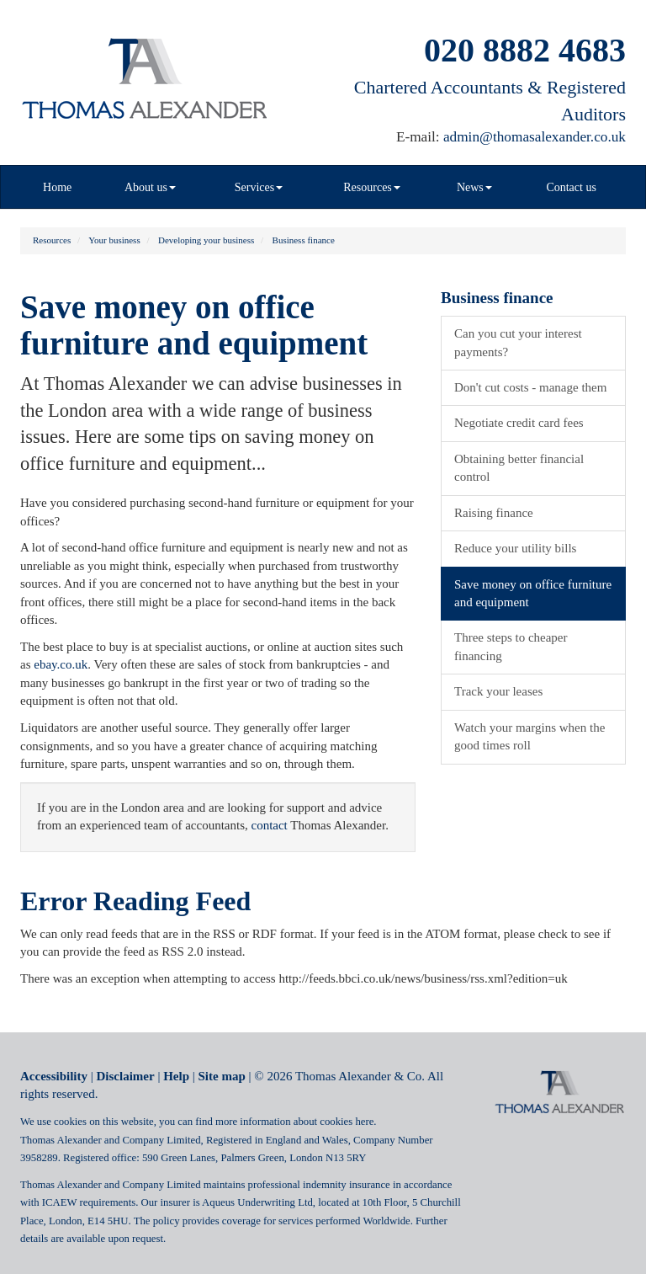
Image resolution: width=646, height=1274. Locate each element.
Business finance (304, 240)
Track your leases (498, 691)
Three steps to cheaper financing (511, 646)
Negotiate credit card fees (519, 422)
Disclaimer (126, 1076)
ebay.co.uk (60, 664)
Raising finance (493, 513)
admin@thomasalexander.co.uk (534, 137)
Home (57, 187)
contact (269, 825)
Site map (222, 1076)
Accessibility (53, 1076)
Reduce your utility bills (515, 548)
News (474, 187)
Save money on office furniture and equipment (533, 593)
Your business (114, 240)
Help (176, 1076)
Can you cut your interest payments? (518, 342)
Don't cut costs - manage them (530, 387)
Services (259, 187)
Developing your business (206, 240)
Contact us (571, 187)
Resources (371, 187)
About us (150, 187)
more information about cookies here (294, 1121)
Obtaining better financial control (519, 467)
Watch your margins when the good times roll (529, 736)
